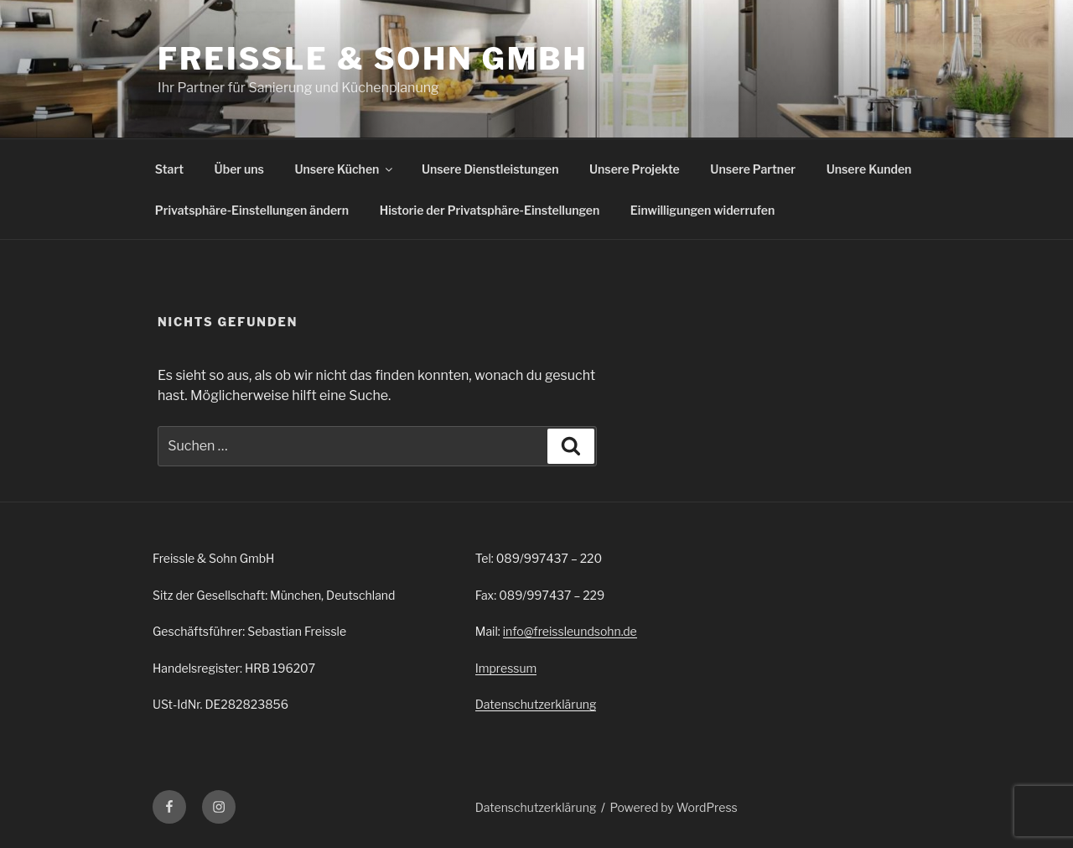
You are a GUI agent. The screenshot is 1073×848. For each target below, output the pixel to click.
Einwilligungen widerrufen (702, 210)
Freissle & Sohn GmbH (373, 58)
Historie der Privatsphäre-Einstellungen (490, 210)
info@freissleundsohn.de (570, 631)
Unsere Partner (753, 169)
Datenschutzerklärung (536, 704)
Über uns (239, 169)
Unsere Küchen (344, 169)
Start (169, 169)
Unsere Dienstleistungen (490, 169)
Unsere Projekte (634, 169)
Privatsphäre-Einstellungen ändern (252, 210)
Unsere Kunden (869, 169)
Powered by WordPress (674, 807)
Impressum (506, 668)
